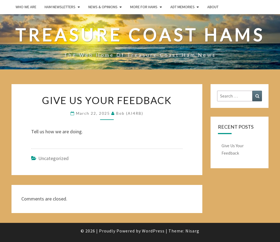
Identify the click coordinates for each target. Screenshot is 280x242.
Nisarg (192, 231)
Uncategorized (53, 158)
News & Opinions (103, 6)
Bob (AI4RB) (129, 113)
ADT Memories (182, 6)
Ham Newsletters (60, 6)
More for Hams (144, 6)
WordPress (153, 231)
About (212, 6)
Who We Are (26, 6)
